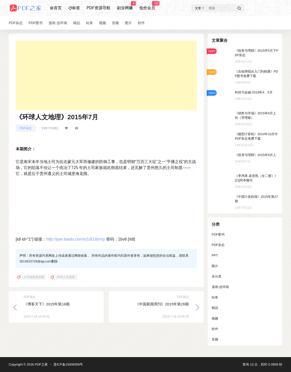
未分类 (216, 276)
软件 (215, 329)
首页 (56, 8)
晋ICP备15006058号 (68, 364)
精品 (215, 308)
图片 (215, 266)
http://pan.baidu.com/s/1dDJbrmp (75, 239)
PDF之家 (41, 364)
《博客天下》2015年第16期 (47, 304)
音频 (215, 339)
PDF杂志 (26, 128)
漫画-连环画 (220, 287)
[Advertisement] (106, 75)
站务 (215, 297)
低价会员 (147, 5)
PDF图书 (218, 234)
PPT (215, 255)
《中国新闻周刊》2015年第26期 (162, 304)
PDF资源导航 (98, 8)
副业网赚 (125, 5)
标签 (74, 8)
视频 (215, 318)
